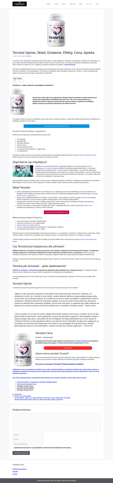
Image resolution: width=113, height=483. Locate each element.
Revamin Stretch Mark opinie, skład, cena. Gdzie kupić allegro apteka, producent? (38, 399)
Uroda (97, 4)
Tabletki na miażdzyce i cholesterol (25, 270)
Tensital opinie (26, 396)
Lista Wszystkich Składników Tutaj (56, 212)
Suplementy (89, 4)
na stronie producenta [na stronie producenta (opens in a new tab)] (81, 341)
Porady (81, 4)
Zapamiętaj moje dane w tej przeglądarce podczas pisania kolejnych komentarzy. (42, 448)
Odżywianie (72, 4)
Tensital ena (18, 396)
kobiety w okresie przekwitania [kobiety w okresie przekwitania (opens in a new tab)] (82, 155)
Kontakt (15, 472)
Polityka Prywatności (20, 469)
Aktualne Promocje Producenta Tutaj (56, 126)
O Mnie (15, 474)
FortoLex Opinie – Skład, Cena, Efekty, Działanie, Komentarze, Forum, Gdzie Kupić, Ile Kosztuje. (42, 398)
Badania (64, 4)
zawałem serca (31, 384)
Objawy (48, 4)
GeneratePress (72, 480)
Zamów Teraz (68, 348)
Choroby (56, 4)
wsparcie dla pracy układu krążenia (28, 225)
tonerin (86, 205)
